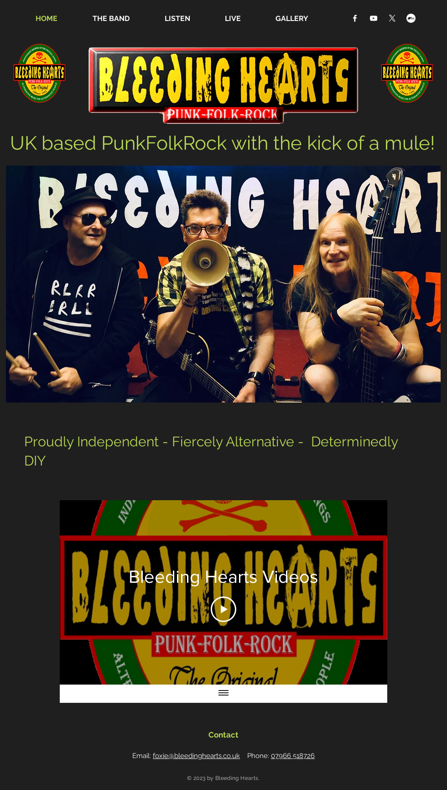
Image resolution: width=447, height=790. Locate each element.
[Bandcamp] (411, 18)
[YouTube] (373, 18)
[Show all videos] (223, 694)
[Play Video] (223, 609)
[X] (392, 18)
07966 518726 (293, 756)
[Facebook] (354, 18)
